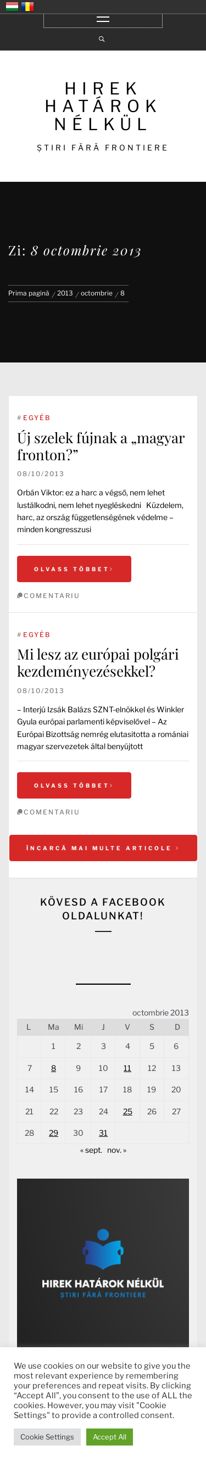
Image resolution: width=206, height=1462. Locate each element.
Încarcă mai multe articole (103, 848)
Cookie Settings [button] (47, 1436)
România (27, 6)
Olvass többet (74, 569)
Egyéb (37, 418)
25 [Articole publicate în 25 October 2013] (127, 1111)
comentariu (52, 596)
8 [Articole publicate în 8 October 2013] (53, 1068)
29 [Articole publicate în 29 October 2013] (53, 1132)
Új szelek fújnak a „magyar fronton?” (101, 446)
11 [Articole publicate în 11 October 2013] (127, 1068)
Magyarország (12, 6)
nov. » (116, 1149)
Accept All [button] (109, 1436)
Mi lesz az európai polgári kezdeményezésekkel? (98, 662)
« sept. (91, 1149)
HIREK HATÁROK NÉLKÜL (103, 106)
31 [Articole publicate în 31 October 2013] (103, 1132)
